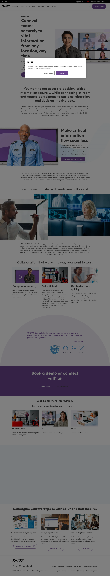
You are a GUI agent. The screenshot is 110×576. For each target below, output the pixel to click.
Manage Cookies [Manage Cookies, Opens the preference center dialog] (48, 73)
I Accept (62, 73)
